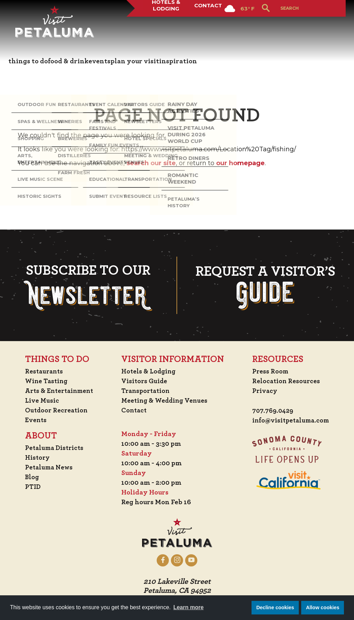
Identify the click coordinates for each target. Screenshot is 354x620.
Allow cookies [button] (322, 607)
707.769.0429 (271, 411)
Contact (207, 25)
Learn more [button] (188, 607)
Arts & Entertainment (60, 390)
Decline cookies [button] (275, 607)
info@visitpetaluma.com (290, 420)
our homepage (240, 163)
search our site (151, 163)
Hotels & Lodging (163, 25)
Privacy (263, 390)
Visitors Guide (145, 381)
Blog (31, 477)
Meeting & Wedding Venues (167, 400)
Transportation (147, 390)
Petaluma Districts (54, 447)
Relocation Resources (284, 381)
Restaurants (44, 371)
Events (35, 420)
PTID (32, 486)
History (37, 457)
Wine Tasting (46, 381)
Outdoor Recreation (56, 410)
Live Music (41, 400)
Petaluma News (49, 467)
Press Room (268, 371)
